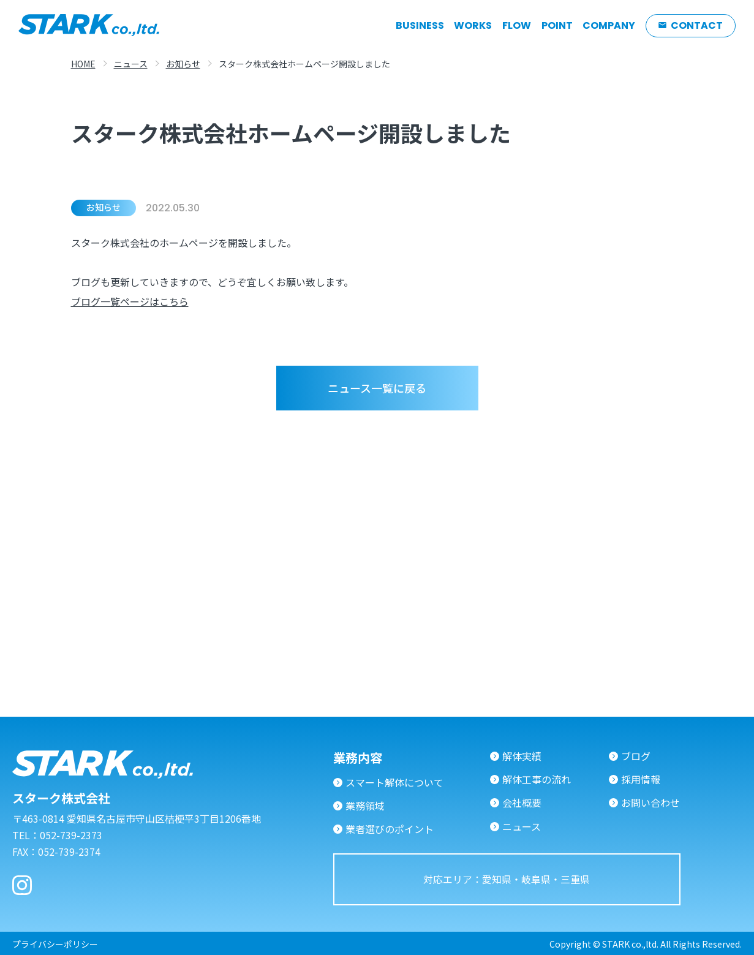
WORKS (473, 26)
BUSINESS (420, 26)
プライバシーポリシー (55, 944)
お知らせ (183, 64)
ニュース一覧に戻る (377, 388)
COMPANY (608, 26)
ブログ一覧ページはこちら (130, 304)
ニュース (131, 64)
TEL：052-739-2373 (57, 835)
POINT (557, 26)
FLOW (516, 26)
